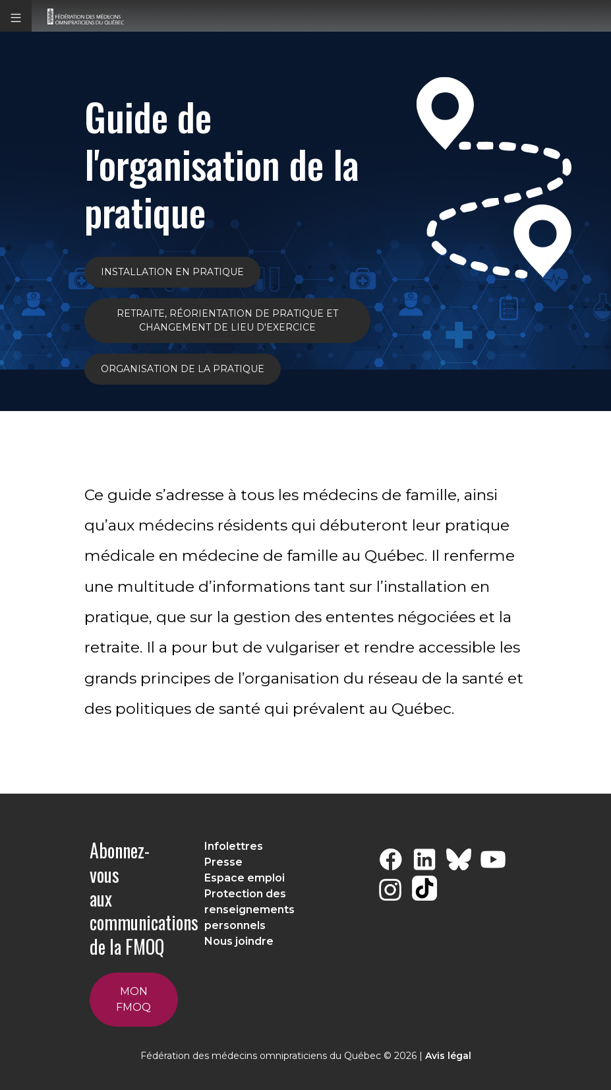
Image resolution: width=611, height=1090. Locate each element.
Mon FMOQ (133, 999)
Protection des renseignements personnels (249, 909)
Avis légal (448, 1056)
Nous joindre (239, 941)
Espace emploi (244, 878)
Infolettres (233, 846)
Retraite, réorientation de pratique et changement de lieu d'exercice (227, 320)
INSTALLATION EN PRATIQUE (172, 272)
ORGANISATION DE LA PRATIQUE (182, 369)
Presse (223, 862)
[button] (16, 16)
